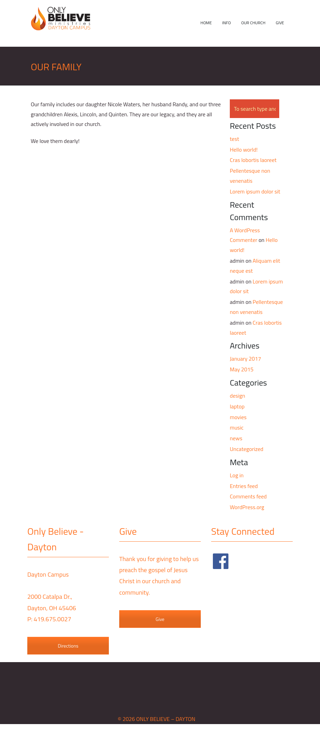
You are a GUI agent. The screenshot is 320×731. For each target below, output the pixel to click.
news (236, 438)
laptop (237, 406)
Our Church (253, 22)
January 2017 (245, 358)
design (237, 395)
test (234, 139)
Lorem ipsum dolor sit (255, 191)
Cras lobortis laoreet (253, 160)
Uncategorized (246, 449)
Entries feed (244, 486)
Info (226, 22)
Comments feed (248, 496)
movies (238, 417)
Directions (68, 645)
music (237, 427)
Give (280, 22)
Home (206, 22)
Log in (237, 475)
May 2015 (241, 369)
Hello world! (243, 149)
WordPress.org (247, 507)
